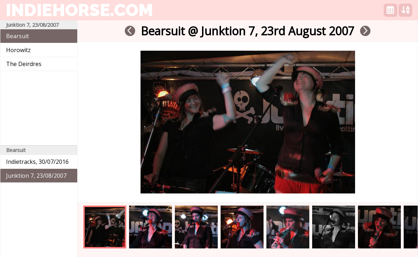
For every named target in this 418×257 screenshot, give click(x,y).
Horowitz (18, 50)
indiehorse (79, 10)
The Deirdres (23, 64)
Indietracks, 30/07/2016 (37, 162)
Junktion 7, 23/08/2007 (36, 176)
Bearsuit (17, 36)
